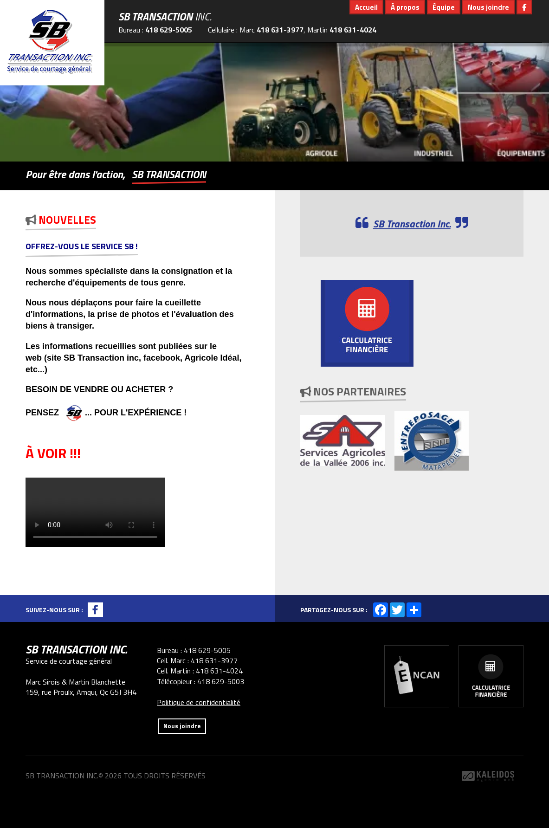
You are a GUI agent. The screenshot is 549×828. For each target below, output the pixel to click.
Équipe (444, 7)
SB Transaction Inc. (412, 224)
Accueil (366, 7)
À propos (405, 7)
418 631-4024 (352, 29)
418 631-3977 (280, 29)
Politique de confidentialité (198, 702)
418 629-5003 (220, 681)
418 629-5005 (168, 29)
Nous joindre (488, 7)
